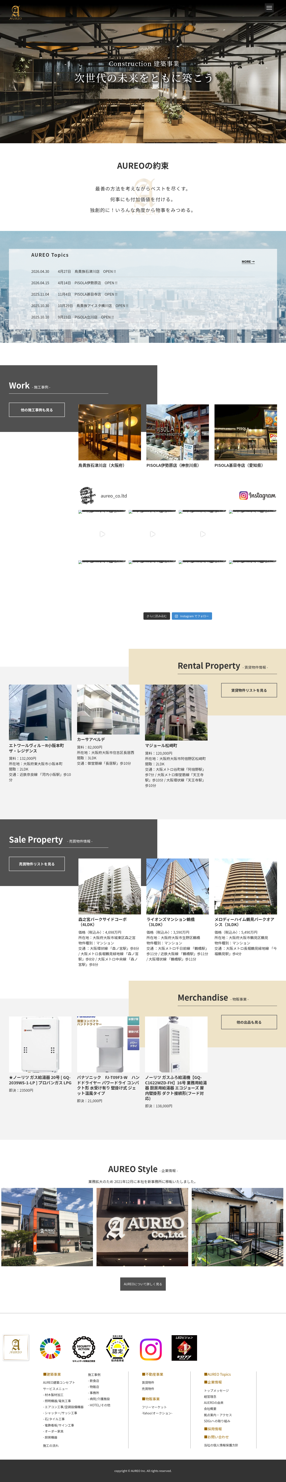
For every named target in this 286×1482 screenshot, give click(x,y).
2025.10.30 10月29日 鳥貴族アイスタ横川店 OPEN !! (79, 305)
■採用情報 (213, 1428)
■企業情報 (213, 1382)
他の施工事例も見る (37, 409)
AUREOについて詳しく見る (143, 1284)
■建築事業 (52, 1374)
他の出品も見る (249, 1022)
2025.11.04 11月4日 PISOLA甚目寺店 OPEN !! (74, 294)
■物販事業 (151, 1398)
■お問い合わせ (216, 1436)
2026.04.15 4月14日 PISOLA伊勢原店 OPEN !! (74, 282)
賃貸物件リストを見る (249, 690)
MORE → (248, 261)
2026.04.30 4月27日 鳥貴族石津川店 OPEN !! (73, 271)
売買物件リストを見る (37, 864)
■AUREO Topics (217, 1374)
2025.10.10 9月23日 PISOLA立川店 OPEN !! (72, 317)
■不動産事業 (152, 1374)
